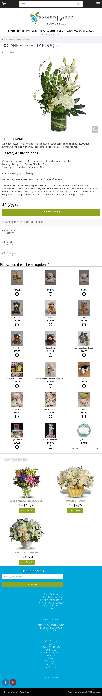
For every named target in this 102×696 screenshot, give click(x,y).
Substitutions (51, 661)
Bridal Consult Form (50, 646)
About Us (51, 643)
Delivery (51, 655)
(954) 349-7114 (51, 34)
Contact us (51, 649)
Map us (50, 608)
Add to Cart (51, 212)
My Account (51, 667)
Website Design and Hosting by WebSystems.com (84, 692)
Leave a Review (51, 664)
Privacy (51, 658)
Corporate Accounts (51, 652)
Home (4, 39)
